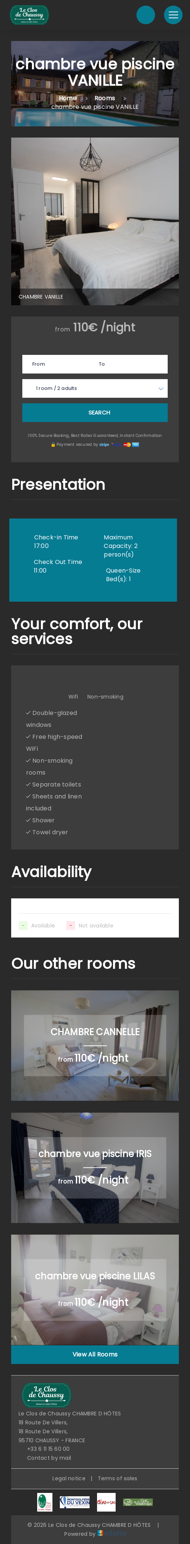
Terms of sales (118, 1478)
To (102, 364)
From (38, 364)
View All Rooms (95, 1354)
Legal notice (68, 1478)
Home (68, 98)
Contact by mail (45, 1458)
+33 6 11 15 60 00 (44, 1449)
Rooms (104, 98)
